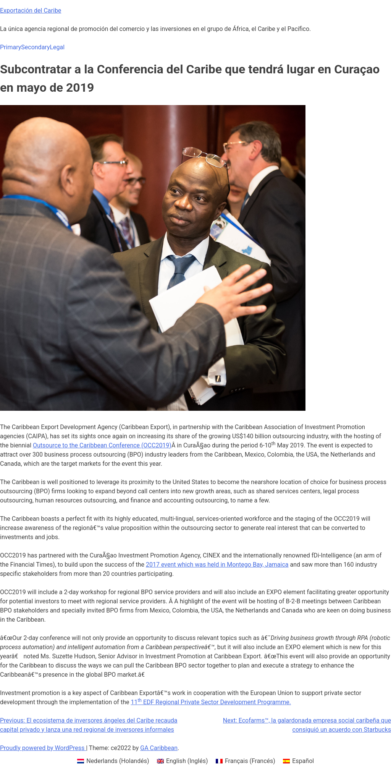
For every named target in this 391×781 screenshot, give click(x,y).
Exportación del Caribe (30, 10)
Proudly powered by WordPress (43, 748)
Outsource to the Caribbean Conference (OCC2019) (102, 445)
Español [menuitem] (303, 761)
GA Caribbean (159, 748)
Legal (57, 47)
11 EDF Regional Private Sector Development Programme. (211, 702)
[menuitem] (113, 761)
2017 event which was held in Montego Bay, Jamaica (217, 564)
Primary (10, 47)
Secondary (35, 47)
